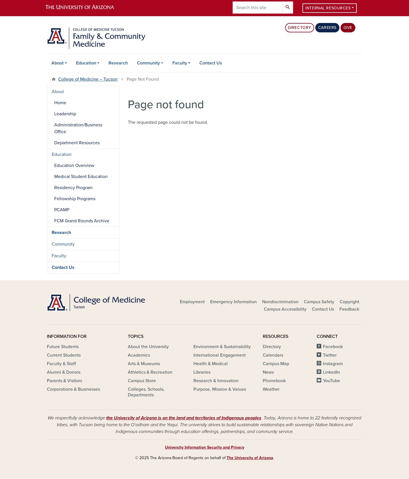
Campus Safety (319, 302)
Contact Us (210, 63)
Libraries (201, 372)
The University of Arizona (250, 457)
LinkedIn (331, 372)
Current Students (64, 355)
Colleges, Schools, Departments (146, 392)
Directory (299, 27)
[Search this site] (258, 7)
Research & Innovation (216, 381)
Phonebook (274, 381)
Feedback (349, 309)
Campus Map (276, 364)
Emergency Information (233, 302)
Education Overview (74, 165)
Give (347, 27)
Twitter (330, 355)
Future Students (63, 347)
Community (148, 63)
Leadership (65, 114)
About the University (148, 347)
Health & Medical (210, 364)
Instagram (333, 364)
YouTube (331, 381)
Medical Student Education (81, 176)
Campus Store (142, 381)
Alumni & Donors (63, 372)
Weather (271, 389)
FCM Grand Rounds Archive (81, 221)
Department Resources (77, 143)
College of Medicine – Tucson (88, 79)
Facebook (333, 347)
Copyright (349, 302)
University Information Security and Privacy (204, 447)
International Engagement (219, 355)
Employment (192, 302)
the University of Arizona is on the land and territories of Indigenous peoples (183, 418)
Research (118, 63)
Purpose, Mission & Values (219, 389)
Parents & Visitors (64, 381)
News (268, 372)
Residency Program (73, 188)
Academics (139, 355)
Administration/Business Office (78, 128)
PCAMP (61, 210)
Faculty (179, 63)
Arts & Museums (144, 364)
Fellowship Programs (74, 199)
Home (60, 103)
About (57, 63)
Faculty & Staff (61, 364)
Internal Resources (327, 8)
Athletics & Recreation (150, 372)
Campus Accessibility (285, 309)
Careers (327, 27)
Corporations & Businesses (73, 389)
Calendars (273, 355)
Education (86, 63)
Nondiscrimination (280, 302)
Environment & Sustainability (222, 347)
